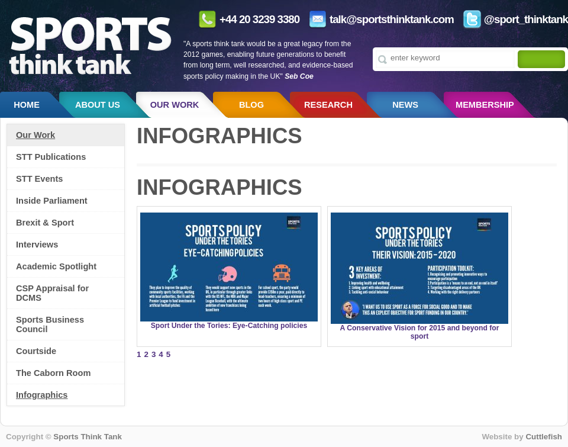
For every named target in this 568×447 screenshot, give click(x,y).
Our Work (174, 105)
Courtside (36, 351)
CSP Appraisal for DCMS (52, 293)
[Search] (538, 60)
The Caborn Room (53, 373)
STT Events (39, 179)
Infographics (41, 395)
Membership (485, 105)
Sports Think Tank (87, 436)
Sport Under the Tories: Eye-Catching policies (229, 325)
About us (97, 105)
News (405, 105)
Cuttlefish (543, 436)
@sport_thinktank (526, 19)
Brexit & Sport (45, 222)
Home (27, 105)
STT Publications (51, 157)
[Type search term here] (445, 57)
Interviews (37, 244)
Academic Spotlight (56, 266)
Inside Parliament (52, 200)
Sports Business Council (50, 324)
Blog (251, 105)
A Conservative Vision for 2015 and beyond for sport (419, 332)
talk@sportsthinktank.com (392, 19)
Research (328, 105)
